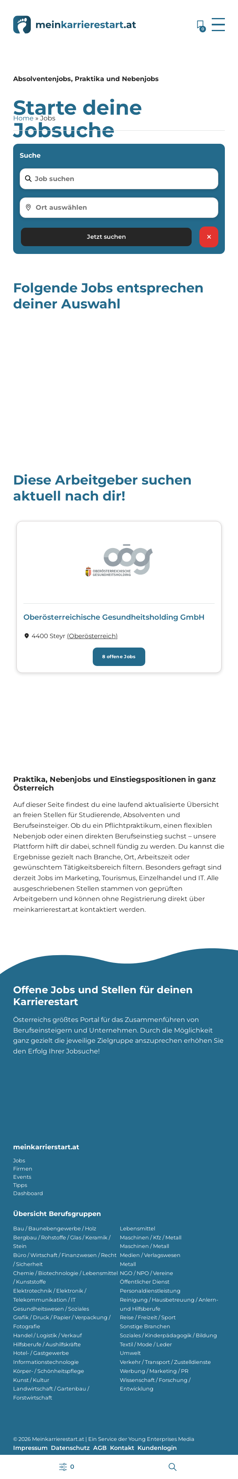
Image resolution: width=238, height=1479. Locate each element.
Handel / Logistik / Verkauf (47, 1335)
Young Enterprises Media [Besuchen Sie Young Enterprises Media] (161, 1439)
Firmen (22, 1169)
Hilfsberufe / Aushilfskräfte (47, 1344)
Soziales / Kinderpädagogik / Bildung (168, 1335)
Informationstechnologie (46, 1362)
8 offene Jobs (118, 656)
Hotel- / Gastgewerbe (41, 1353)
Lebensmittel (137, 1228)
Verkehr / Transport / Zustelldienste (165, 1362)
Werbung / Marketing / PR (154, 1371)
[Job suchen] (124, 179)
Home (23, 118)
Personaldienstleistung (150, 1291)
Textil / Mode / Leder (146, 1344)
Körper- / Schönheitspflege (48, 1371)
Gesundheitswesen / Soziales (51, 1309)
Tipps (20, 1185)
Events (22, 1177)
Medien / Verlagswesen (150, 1255)
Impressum (30, 1448)
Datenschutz (70, 1448)
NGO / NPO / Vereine (146, 1273)
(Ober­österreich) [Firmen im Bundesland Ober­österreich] (92, 636)
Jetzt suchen (106, 236)
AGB (100, 1448)
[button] (218, 24)
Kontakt (122, 1448)
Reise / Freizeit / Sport (148, 1317)
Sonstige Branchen (145, 1326)
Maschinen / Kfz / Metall (150, 1237)
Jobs (19, 1160)
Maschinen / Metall (144, 1246)
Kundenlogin (157, 1448)
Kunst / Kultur (31, 1380)
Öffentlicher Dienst (144, 1282)
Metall (128, 1264)
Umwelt (130, 1353)
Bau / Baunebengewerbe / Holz (54, 1228)
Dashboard (28, 1193)
